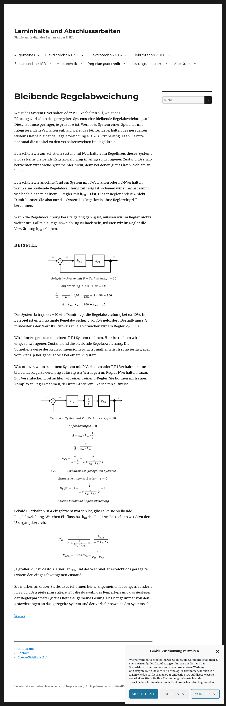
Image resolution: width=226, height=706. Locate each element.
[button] (217, 651)
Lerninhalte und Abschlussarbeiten (67, 31)
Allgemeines (24, 55)
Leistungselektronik (147, 64)
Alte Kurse (182, 64)
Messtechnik (66, 64)
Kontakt (23, 653)
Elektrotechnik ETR (105, 55)
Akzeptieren (144, 694)
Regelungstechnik (103, 64)
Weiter (19, 615)
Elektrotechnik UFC (149, 55)
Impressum (26, 649)
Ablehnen (174, 694)
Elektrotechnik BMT (62, 55)
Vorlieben (205, 694)
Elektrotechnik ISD (30, 64)
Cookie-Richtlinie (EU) (32, 657)
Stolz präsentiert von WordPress (108, 686)
